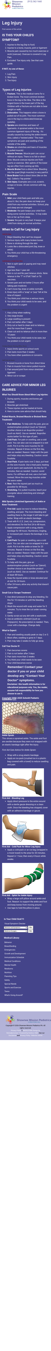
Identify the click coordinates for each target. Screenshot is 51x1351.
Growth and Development (15, 954)
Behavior (8, 942)
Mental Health (10, 965)
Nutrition (8, 972)
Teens (7, 991)
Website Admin (36, 1035)
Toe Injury (11, 80)
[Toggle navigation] (25, 12)
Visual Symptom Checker (14, 924)
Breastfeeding (10, 946)
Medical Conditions (12, 961)
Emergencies (9, 950)
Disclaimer (12, 1035)
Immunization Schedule (14, 957)
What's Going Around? (13, 995)
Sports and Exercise (12, 987)
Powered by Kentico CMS (28, 1033)
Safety (7, 980)
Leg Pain (11, 74)
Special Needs (10, 984)
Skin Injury (12, 77)
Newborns (8, 969)
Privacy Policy (16, 1030)
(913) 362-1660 (34, 1)
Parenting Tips (10, 976)
